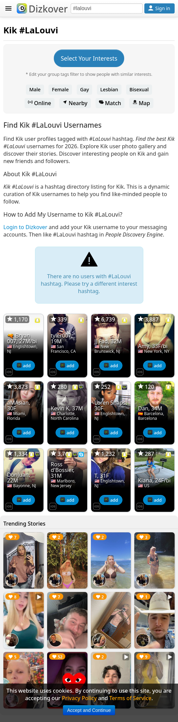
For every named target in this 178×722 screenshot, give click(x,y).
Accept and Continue (89, 710)
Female (60, 89)
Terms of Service (130, 698)
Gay (84, 89)
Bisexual (139, 89)
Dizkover (42, 8)
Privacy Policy (79, 698)
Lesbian (109, 89)
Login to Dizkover (25, 227)
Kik (10, 30)
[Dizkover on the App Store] (9, 371)
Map (141, 103)
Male (35, 89)
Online (39, 103)
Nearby (75, 103)
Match (110, 103)
